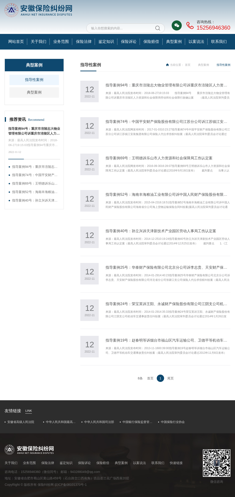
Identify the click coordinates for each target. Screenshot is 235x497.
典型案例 (174, 41)
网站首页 (16, 41)
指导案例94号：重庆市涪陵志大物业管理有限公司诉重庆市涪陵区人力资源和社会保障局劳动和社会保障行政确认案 (168, 85)
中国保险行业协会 (173, 422)
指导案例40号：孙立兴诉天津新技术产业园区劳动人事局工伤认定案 (161, 231)
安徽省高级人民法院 (20, 422)
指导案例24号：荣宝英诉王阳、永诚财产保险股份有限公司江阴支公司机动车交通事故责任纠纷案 (168, 304)
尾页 (170, 378)
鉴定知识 (106, 41)
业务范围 (61, 41)
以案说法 (196, 41)
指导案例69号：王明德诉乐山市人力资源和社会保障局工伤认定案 (159, 158)
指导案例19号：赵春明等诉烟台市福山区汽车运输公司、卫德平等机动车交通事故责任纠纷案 (168, 340)
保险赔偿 (151, 41)
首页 (187, 64)
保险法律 (84, 41)
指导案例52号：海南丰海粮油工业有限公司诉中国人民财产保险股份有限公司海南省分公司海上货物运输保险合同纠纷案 (168, 194)
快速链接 (176, 463)
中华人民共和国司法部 (99, 422)
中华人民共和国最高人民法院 (61, 422)
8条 (140, 378)
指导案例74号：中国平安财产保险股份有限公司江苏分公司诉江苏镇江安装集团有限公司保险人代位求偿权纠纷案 (168, 122)
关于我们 (38, 41)
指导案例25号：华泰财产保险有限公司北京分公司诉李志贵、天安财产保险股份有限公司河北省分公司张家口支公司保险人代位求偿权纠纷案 (168, 267)
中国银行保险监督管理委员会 (138, 422)
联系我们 (219, 41)
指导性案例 (34, 80)
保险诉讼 (129, 41)
